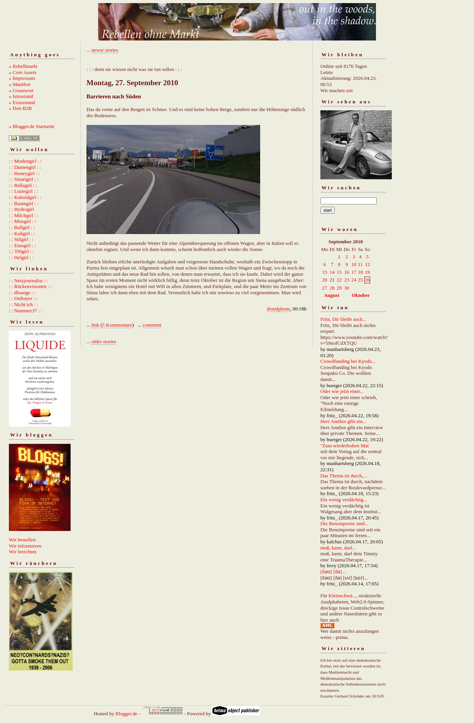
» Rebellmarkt (23, 66)
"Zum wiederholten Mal (344, 445)
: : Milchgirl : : (24, 215)
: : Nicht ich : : (23, 304)
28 (332, 288)
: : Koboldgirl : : (25, 197)
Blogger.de (126, 713)
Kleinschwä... (342, 595)
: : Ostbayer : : (23, 298)
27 (324, 288)
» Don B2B (20, 108)
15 (339, 272)
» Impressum (22, 78)
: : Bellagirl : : (23, 185)
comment (152, 325)
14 (332, 272)
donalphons (278, 309)
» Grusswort (21, 90)
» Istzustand (21, 96)
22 (339, 280)
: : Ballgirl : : (22, 227)
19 (367, 272)
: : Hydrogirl (21, 209)
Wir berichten (22, 551)
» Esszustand (22, 102)
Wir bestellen (22, 540)
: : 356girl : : (21, 251)
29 (339, 288)
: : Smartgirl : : (24, 179)
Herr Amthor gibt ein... (343, 421)
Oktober (361, 295)
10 (353, 264)
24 (353, 280)
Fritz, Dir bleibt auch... (343, 319)
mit (349, 90)
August (331, 295)
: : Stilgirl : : (21, 239)
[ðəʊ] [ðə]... (332, 572)
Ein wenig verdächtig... (343, 499)
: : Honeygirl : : (24, 173)
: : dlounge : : (22, 292)
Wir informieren (25, 546)
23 (346, 280)
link (95, 325)
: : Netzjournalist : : (28, 280)
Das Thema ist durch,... (343, 476)
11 (360, 264)
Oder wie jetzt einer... (342, 391)
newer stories (104, 50)
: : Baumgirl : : (24, 203)
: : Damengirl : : (25, 167)
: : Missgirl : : (22, 221)
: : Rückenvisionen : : (30, 286)
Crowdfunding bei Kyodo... (348, 361)
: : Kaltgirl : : (22, 233)
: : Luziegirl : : (23, 191)
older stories (103, 341)
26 (367, 280)
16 (346, 272)
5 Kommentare (117, 325)
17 (353, 272)
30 (346, 288)
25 (360, 280)
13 (324, 272)
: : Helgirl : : (21, 257)
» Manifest (19, 84)
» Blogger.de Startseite (31, 126)
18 (360, 272)
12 (367, 264)
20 (324, 280)
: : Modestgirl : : (25, 161)
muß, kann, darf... (338, 548)
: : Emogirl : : (22, 245)
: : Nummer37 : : (25, 310)
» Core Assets (23, 72)
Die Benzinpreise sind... (344, 523)
